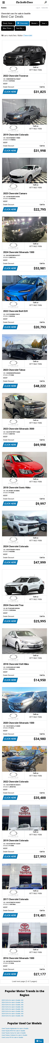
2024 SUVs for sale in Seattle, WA (12, 1002)
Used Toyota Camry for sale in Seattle (14, 1033)
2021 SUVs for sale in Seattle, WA (12, 1009)
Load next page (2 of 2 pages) (24, 981)
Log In (38, 8)
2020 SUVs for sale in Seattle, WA (12, 1011)
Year (44, 23)
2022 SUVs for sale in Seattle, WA (12, 1007)
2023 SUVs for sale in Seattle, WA (12, 1004)
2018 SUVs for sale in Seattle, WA (12, 1016)
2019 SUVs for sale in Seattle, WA (12, 1013)
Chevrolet (22, 23)
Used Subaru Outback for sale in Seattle (14, 1035)
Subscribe (45, 8)
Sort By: (20, 28)
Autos (3, 8)
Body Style (8, 23)
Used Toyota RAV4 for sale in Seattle (13, 1031)
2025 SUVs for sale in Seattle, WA (12, 1000)
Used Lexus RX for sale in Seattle (12, 1037)
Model (34, 23)
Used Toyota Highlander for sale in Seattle (15, 1028)
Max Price (7, 28)
